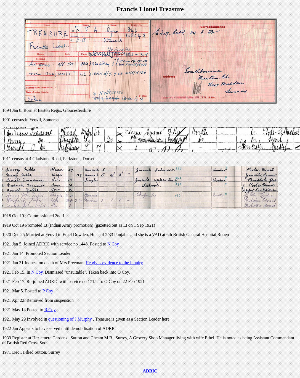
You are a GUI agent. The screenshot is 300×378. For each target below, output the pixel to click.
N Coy (113, 244)
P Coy (48, 291)
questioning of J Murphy (70, 319)
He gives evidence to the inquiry (114, 262)
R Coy (49, 309)
